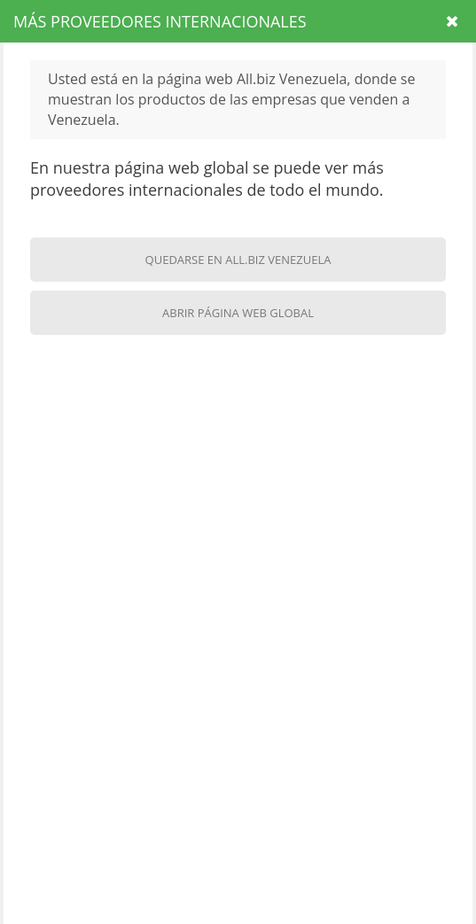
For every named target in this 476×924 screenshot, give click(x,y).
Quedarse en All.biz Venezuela (238, 260)
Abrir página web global (238, 313)
